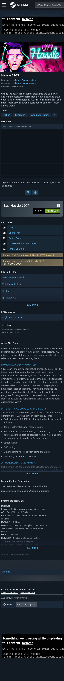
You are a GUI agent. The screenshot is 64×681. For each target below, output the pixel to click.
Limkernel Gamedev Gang (24, 82)
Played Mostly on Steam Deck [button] (18, 616)
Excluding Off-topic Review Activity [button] (21, 611)
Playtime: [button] (50, 611)
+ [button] (54, 116)
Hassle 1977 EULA (12, 265)
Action (6, 116)
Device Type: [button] (9, 625)
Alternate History (40, 116)
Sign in (4, 184)
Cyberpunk (20, 116)
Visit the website (12, 286)
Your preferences (27, 594)
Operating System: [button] (12, 620)
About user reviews (9, 594)
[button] (32, 128)
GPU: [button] (41, 620)
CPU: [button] (30, 620)
